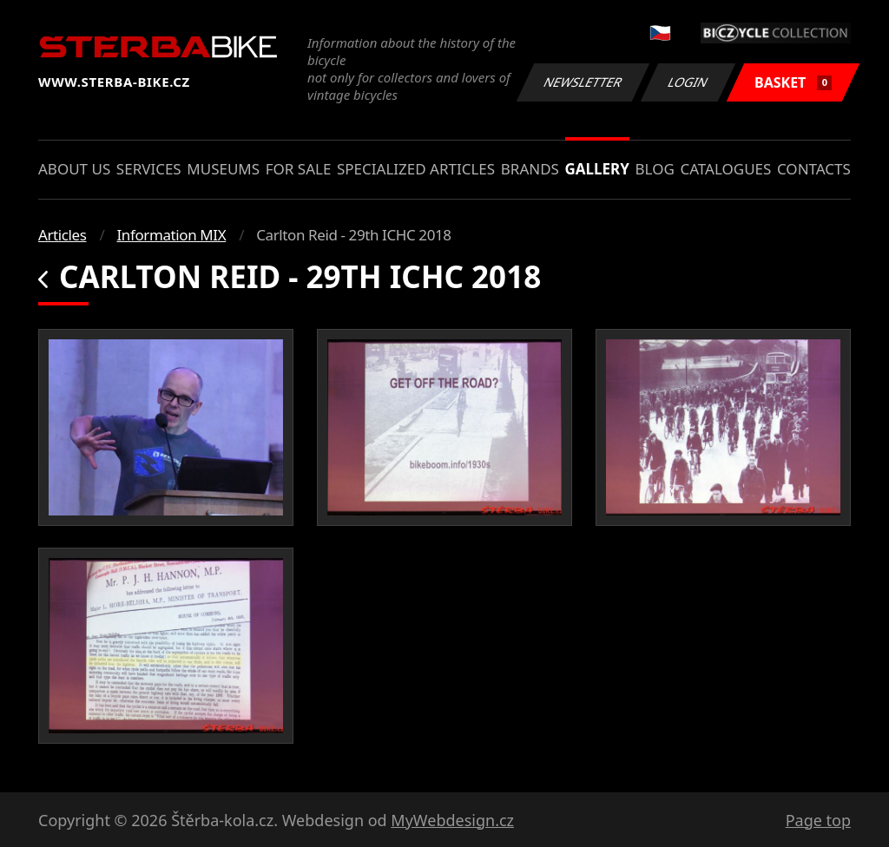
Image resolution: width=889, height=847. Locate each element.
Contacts (814, 169)
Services (148, 169)
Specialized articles (416, 169)
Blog (655, 169)
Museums (223, 169)
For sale (299, 169)
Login (688, 82)
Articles (62, 235)
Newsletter (582, 82)
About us (74, 169)
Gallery (597, 169)
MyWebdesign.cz (452, 820)
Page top (818, 820)
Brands (530, 169)
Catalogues (725, 169)
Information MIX (171, 235)
